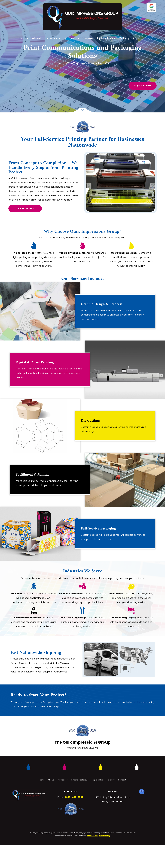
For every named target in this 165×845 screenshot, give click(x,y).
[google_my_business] (141, 792)
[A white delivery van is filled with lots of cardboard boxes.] (136, 659)
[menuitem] (24, 38)
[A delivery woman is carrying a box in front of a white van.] (101, 659)
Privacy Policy (104, 836)
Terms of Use (92, 836)
